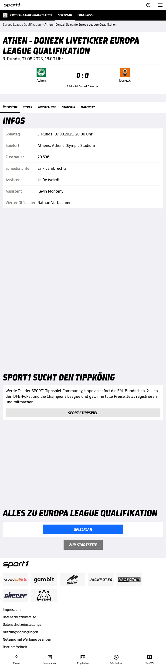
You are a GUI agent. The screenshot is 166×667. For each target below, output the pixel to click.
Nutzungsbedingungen (20, 632)
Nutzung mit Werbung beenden (27, 639)
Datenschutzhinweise (19, 617)
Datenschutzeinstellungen (23, 624)
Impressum (12, 609)
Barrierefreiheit (15, 647)
